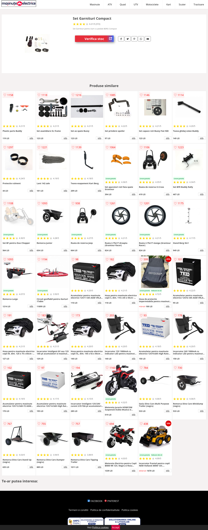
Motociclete (152, 4)
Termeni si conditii (78, 510)
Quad (123, 4)
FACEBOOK (95, 501)
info (31, 138)
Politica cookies (130, 510)
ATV (110, 4)
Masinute (95, 4)
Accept (115, 527)
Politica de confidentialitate (105, 510)
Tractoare (199, 4)
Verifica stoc (99, 38)
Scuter (182, 4)
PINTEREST (111, 501)
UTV (136, 4)
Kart (168, 4)
